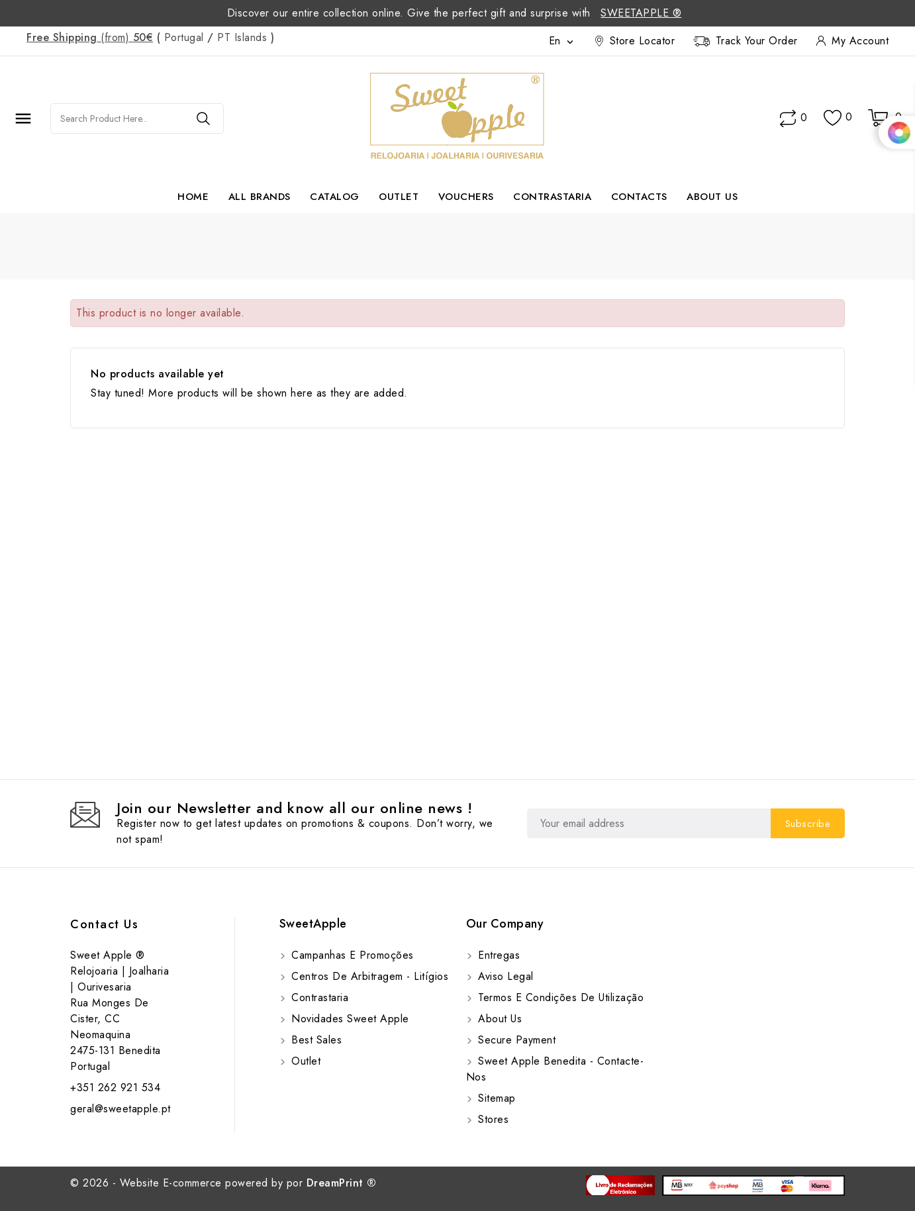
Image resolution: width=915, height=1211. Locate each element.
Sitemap (495, 1098)
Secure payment (515, 1039)
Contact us (104, 924)
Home (193, 196)
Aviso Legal (504, 976)
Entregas (497, 955)
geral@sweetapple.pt (120, 1108)
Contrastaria (552, 196)
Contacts (639, 196)
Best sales (315, 1039)
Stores (492, 1119)
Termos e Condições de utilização (559, 997)
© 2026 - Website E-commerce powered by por (223, 1182)
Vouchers (466, 196)
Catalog (335, 196)
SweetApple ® (641, 13)
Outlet (398, 196)
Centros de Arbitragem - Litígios (368, 976)
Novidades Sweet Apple (348, 1018)
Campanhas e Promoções (351, 955)
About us (712, 196)
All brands (259, 196)
